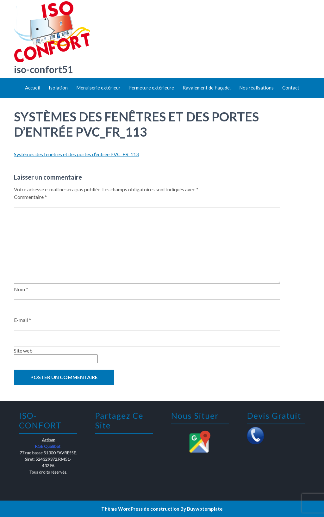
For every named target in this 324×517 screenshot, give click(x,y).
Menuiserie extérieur (98, 87)
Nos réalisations (256, 87)
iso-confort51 (43, 69)
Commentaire (30, 197)
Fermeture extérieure (151, 87)
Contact (290, 87)
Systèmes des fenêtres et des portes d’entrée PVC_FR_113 (76, 154)
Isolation (58, 87)
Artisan (48, 441)
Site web (23, 351)
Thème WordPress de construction (140, 509)
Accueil (32, 87)
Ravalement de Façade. (207, 87)
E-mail (22, 320)
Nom (21, 289)
